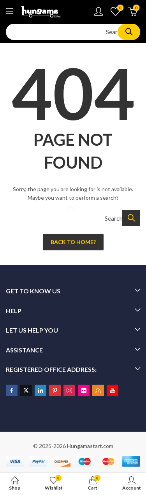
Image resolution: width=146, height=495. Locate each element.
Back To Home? (73, 242)
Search (129, 32)
